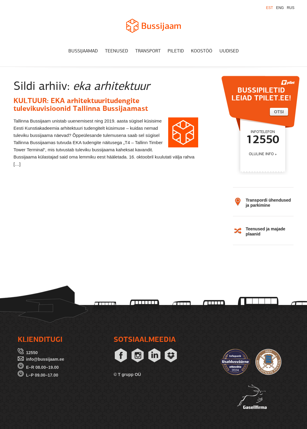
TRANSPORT (148, 51)
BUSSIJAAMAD (83, 51)
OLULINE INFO (261, 154)
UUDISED (229, 51)
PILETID (176, 51)
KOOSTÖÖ (201, 51)
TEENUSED (116, 51)
